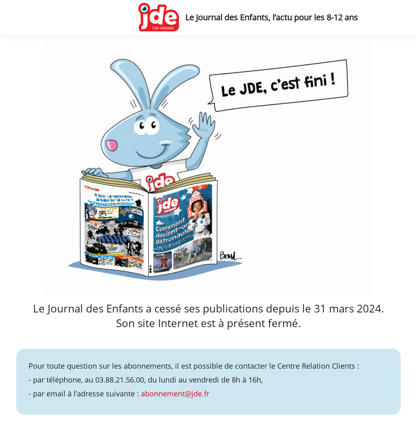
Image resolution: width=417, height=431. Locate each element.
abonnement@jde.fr (175, 393)
